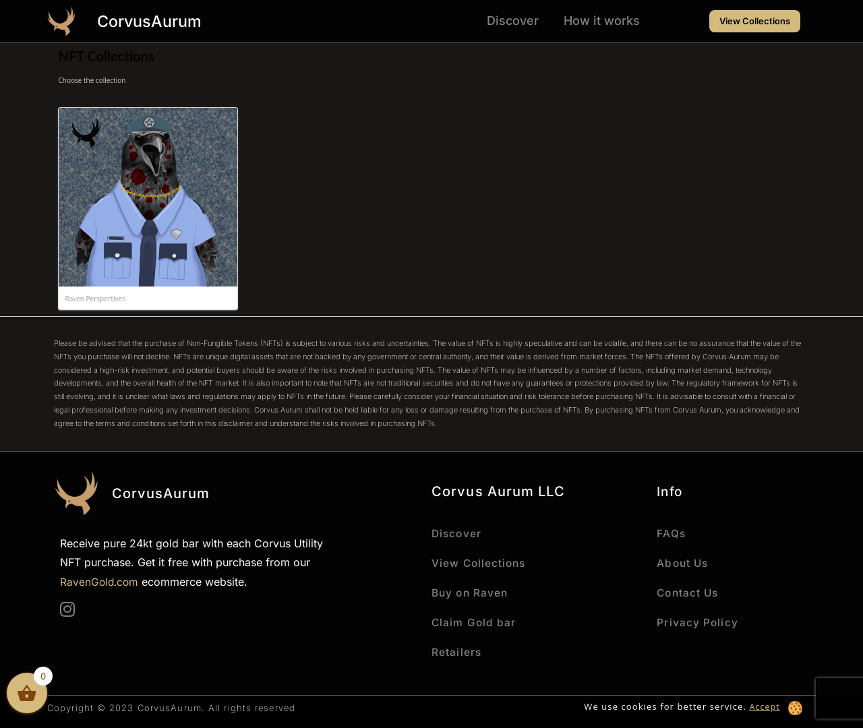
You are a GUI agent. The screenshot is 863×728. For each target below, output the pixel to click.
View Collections (480, 563)
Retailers (457, 652)
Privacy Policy (697, 622)
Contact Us (689, 592)
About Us (684, 563)
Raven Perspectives (95, 298)
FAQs (671, 533)
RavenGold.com (100, 581)
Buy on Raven (471, 592)
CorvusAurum (155, 21)
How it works (602, 20)
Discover (513, 20)
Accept (764, 706)
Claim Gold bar (474, 622)
